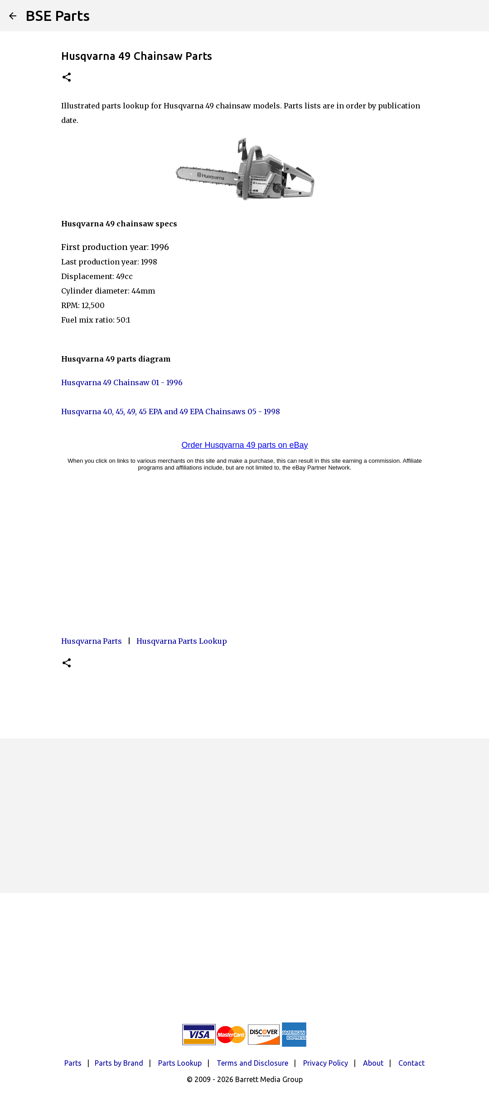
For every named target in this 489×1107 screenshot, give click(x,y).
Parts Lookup (180, 1063)
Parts (73, 1063)
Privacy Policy (325, 1063)
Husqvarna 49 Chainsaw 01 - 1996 (122, 382)
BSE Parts (57, 15)
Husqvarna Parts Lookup (181, 641)
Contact (411, 1063)
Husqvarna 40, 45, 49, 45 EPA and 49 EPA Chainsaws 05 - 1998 (170, 411)
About (373, 1063)
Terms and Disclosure (252, 1063)
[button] (66, 78)
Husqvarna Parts (91, 641)
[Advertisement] (244, 815)
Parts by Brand (119, 1063)
